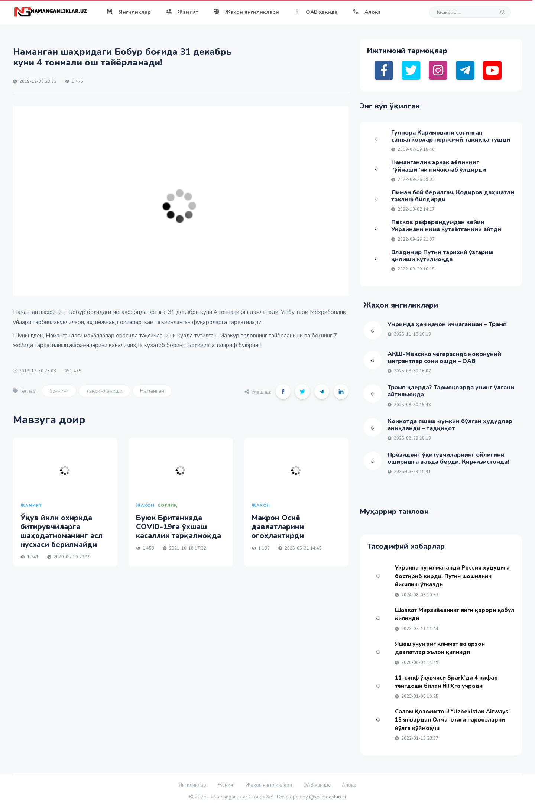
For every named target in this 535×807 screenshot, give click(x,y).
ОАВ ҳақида (316, 12)
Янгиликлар (129, 12)
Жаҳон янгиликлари (246, 12)
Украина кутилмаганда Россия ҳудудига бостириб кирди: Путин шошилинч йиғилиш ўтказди (452, 576)
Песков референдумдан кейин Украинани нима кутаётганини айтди (446, 225)
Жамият (182, 12)
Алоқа (367, 12)
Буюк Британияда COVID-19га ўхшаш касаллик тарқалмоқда (178, 527)
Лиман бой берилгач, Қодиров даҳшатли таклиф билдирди (452, 196)
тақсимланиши (104, 391)
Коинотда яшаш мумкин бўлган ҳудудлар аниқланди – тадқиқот (450, 424)
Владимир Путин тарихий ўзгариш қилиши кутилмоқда (442, 255)
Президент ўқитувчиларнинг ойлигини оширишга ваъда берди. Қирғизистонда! (448, 458)
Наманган (152, 391)
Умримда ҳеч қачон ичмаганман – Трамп (447, 324)
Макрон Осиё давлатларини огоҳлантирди (278, 527)
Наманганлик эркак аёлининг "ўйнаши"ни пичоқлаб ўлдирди (438, 166)
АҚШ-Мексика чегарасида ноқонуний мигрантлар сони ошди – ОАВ (444, 357)
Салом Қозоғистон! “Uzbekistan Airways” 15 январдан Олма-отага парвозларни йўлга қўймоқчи (453, 720)
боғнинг (59, 391)
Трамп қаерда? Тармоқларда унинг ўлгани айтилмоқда (451, 391)
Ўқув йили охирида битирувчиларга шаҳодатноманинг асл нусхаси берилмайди (61, 531)
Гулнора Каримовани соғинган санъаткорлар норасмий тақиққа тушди (450, 136)
